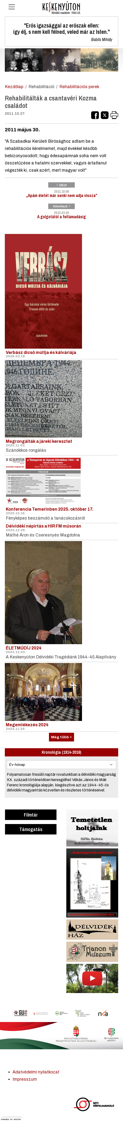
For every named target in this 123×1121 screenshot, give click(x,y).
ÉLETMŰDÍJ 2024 (23, 648)
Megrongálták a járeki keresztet (39, 441)
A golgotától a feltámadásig (61, 211)
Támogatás (30, 829)
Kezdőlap (14, 87)
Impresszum (25, 1079)
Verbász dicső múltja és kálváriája (41, 352)
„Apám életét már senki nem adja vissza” (61, 190)
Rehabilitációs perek (79, 87)
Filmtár (31, 814)
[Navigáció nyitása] (12, 7)
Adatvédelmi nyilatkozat (36, 1072)
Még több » (61, 737)
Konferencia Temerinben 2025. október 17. (49, 509)
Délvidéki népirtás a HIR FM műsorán (43, 526)
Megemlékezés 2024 (27, 725)
